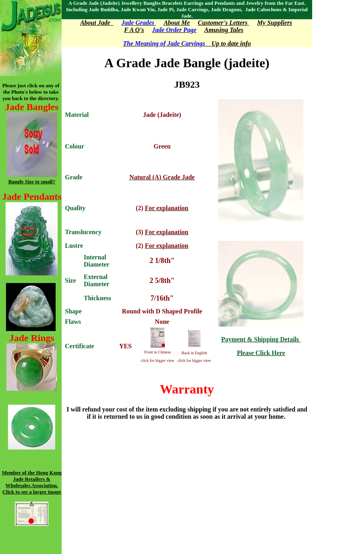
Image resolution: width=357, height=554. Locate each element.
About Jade (95, 22)
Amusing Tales (223, 29)
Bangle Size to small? (31, 182)
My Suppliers (274, 22)
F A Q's (134, 29)
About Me (177, 22)
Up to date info (228, 43)
